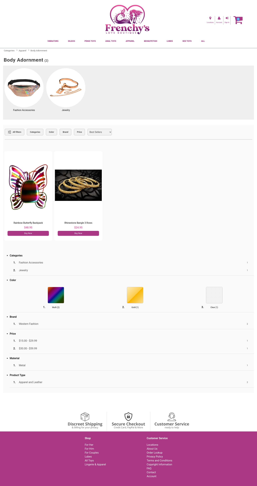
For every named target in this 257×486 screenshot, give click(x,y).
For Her (89, 444)
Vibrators (53, 41)
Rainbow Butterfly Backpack (28, 223)
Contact (151, 472)
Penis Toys (90, 41)
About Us (152, 448)
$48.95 (28, 227)
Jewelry (66, 110)
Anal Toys (110, 41)
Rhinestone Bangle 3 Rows (78, 223)
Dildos (71, 41)
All (203, 41)
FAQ (149, 468)
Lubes (170, 41)
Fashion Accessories (24, 110)
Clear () (214, 307)
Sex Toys (187, 41)
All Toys (89, 460)
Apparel (130, 41)
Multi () (55, 307)
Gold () (135, 307)
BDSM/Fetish (150, 41)
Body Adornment (38, 50)
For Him (89, 448)
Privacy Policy (155, 456)
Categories (9, 50)
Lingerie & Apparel (95, 464)
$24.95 (78, 227)
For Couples (92, 452)
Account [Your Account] (151, 476)
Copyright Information (159, 464)
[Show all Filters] (14, 132)
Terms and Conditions (159, 460)
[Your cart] (238, 20)
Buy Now (28, 233)
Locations (152, 444)
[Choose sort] (100, 132)
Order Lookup (154, 452)
